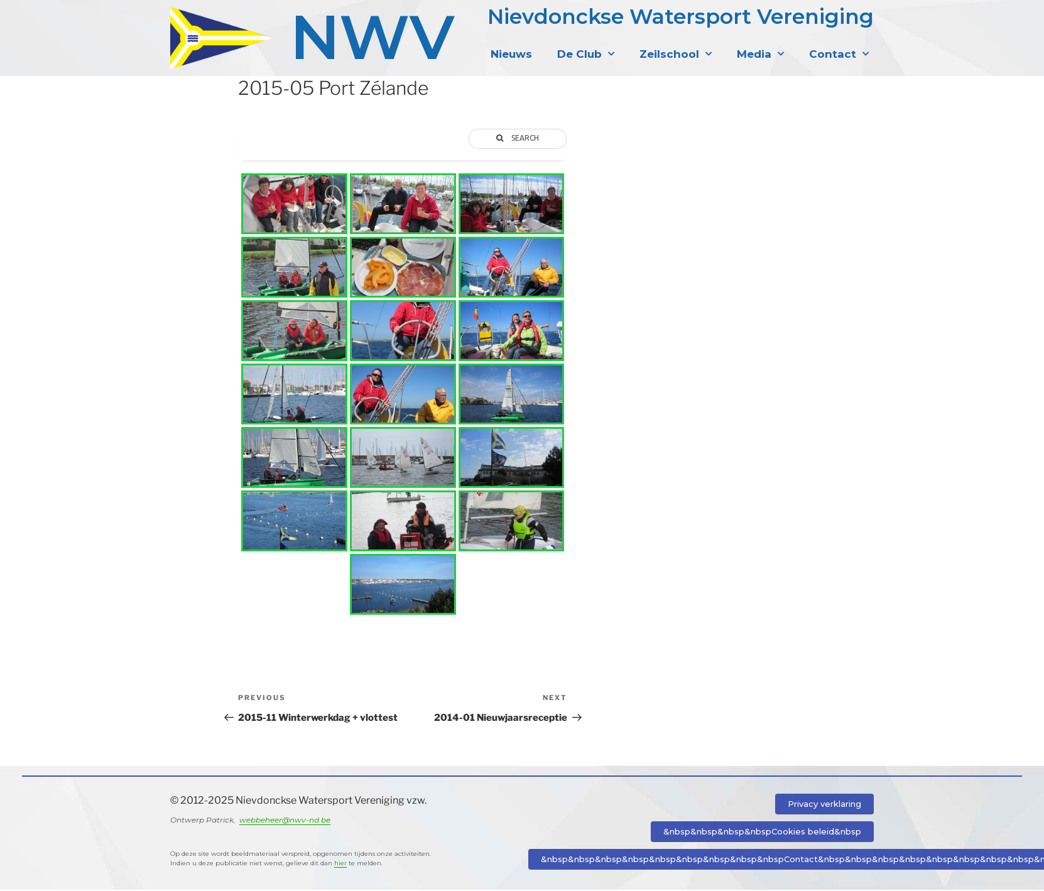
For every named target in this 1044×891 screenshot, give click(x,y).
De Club (585, 54)
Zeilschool (675, 54)
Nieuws (511, 54)
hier (340, 864)
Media (760, 54)
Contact (839, 54)
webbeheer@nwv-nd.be (284, 821)
